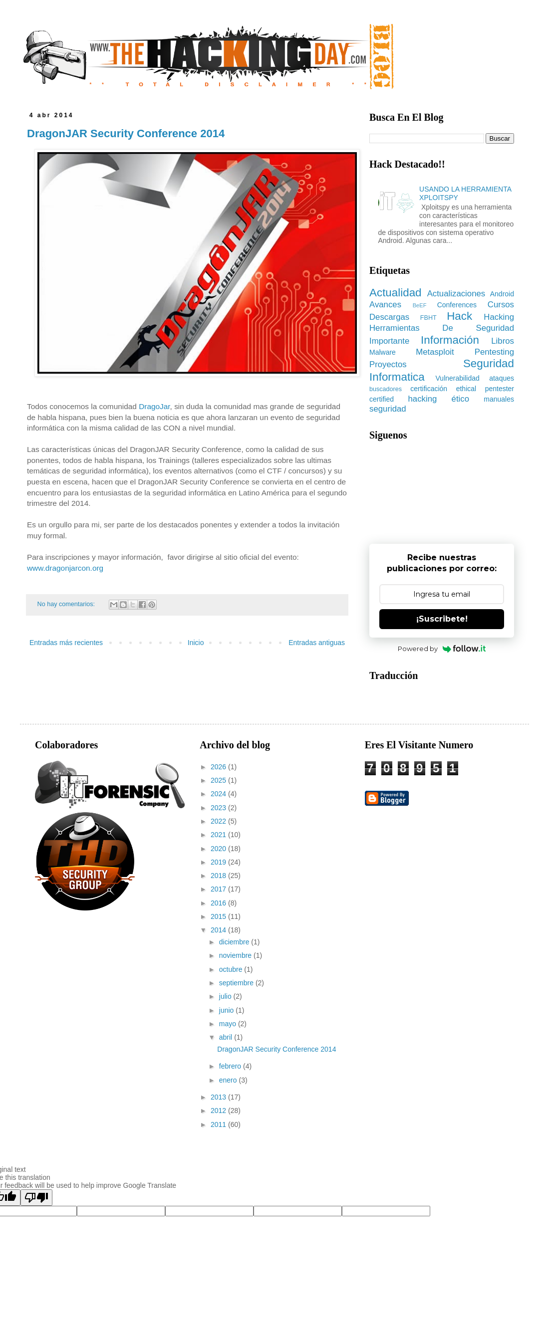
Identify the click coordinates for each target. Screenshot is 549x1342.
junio (227, 1010)
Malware (382, 352)
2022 (219, 821)
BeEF (420, 305)
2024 (219, 794)
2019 (219, 862)
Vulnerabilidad (458, 378)
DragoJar (154, 406)
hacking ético (439, 399)
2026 (219, 767)
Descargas (389, 317)
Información (450, 340)
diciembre (235, 942)
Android (502, 294)
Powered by (442, 649)
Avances (385, 304)
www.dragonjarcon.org (65, 568)
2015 (219, 916)
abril (226, 1037)
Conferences (457, 305)
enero (229, 1080)
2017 (219, 889)
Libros (502, 341)
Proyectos (388, 364)
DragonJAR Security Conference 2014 (126, 133)
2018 (219, 876)
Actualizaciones (456, 293)
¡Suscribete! (442, 619)
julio (226, 996)
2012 (219, 1111)
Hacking (499, 317)
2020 (219, 849)
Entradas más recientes (66, 643)
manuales (499, 399)
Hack (459, 316)
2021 (219, 835)
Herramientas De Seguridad (441, 328)
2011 (219, 1124)
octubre (232, 969)
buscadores (385, 389)
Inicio (196, 643)
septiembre (237, 983)
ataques (501, 378)
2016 (219, 903)
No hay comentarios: (67, 604)
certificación (428, 389)
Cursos (501, 304)
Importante (389, 341)
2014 (219, 930)
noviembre (236, 955)
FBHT (428, 317)
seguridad (387, 409)
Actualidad (395, 292)
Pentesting (494, 352)
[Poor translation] (36, 1197)
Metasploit (435, 352)
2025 (219, 780)
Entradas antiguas (316, 643)
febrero (231, 1066)
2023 (219, 808)
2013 (219, 1097)
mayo (228, 1024)
